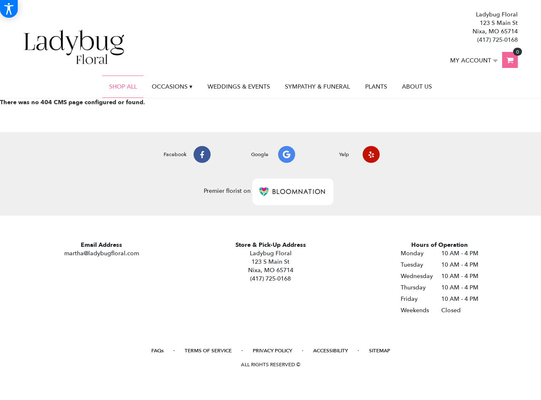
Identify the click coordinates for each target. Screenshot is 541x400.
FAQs (157, 350)
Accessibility (330, 350)
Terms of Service (208, 350)
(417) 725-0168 (497, 40)
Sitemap (379, 350)
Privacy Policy (272, 350)
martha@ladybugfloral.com (101, 253)
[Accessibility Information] (9, 9)
